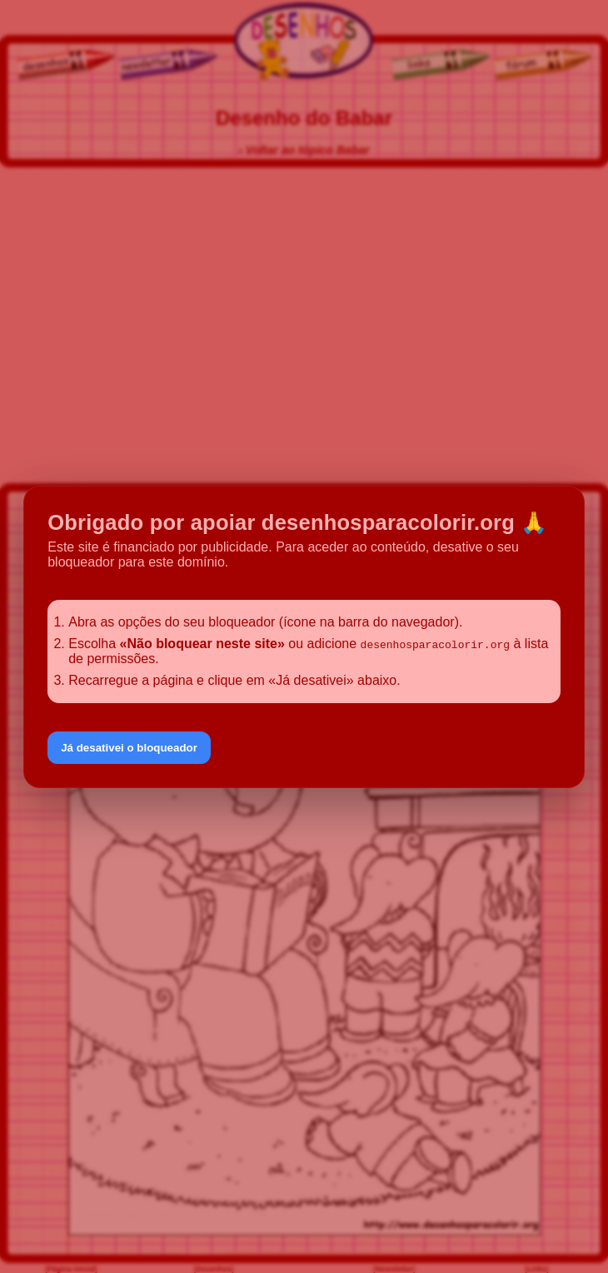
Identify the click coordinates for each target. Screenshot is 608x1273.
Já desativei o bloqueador (129, 747)
